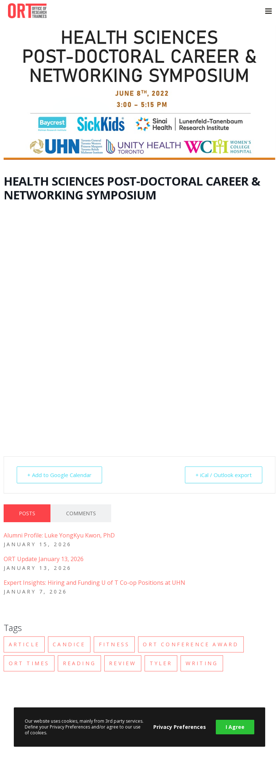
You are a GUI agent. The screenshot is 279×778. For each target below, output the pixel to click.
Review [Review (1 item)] (122, 663)
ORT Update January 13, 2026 (44, 559)
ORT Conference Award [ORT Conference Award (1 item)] (191, 644)
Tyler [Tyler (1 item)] (161, 663)
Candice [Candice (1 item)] (69, 644)
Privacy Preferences (179, 726)
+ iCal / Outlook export (223, 475)
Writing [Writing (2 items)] (202, 663)
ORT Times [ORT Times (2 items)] (29, 663)
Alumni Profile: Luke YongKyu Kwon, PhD (59, 535)
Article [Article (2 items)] (24, 644)
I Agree (235, 726)
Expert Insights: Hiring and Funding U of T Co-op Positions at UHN (94, 583)
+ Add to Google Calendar (59, 475)
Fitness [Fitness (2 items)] (114, 644)
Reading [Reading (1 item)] (79, 663)
